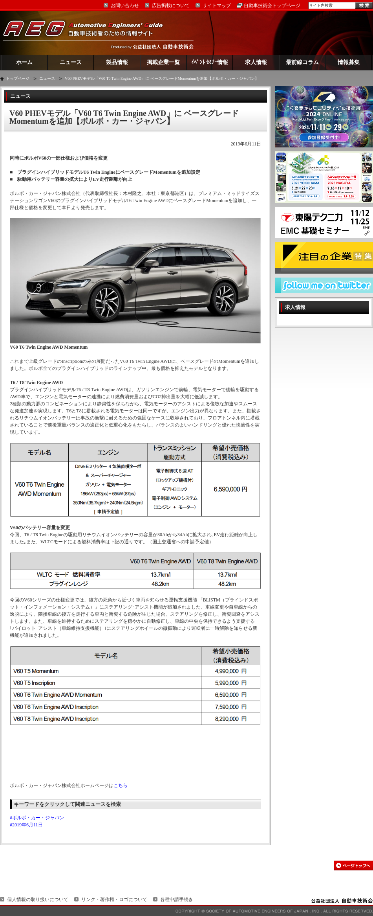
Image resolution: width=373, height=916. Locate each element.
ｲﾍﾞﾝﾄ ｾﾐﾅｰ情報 (210, 62)
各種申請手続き (176, 899)
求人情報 (256, 62)
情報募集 (349, 62)
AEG (88, 32)
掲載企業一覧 (163, 62)
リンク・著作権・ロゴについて (114, 899)
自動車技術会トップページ (272, 5)
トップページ (17, 78)
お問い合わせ (125, 5)
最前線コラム (302, 62)
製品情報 (117, 62)
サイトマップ (217, 5)
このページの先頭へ (353, 865)
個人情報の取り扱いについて (37, 899)
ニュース (71, 62)
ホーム (24, 62)
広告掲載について (171, 5)
